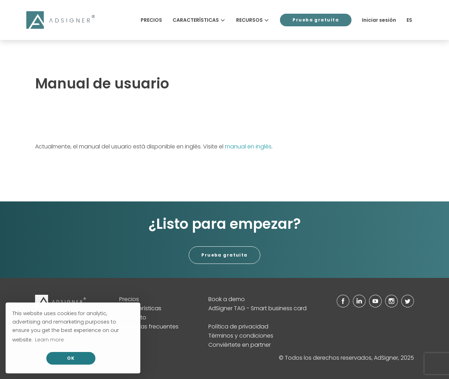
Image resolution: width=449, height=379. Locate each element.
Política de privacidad (238, 327)
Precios (151, 20)
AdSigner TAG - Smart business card (257, 308)
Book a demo (226, 299)
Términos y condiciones (240, 336)
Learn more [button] (49, 339)
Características (199, 20)
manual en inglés (248, 146)
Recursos (252, 20)
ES (409, 20)
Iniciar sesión (379, 20)
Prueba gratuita (316, 20)
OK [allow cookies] (71, 358)
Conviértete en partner (239, 345)
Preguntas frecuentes (149, 327)
